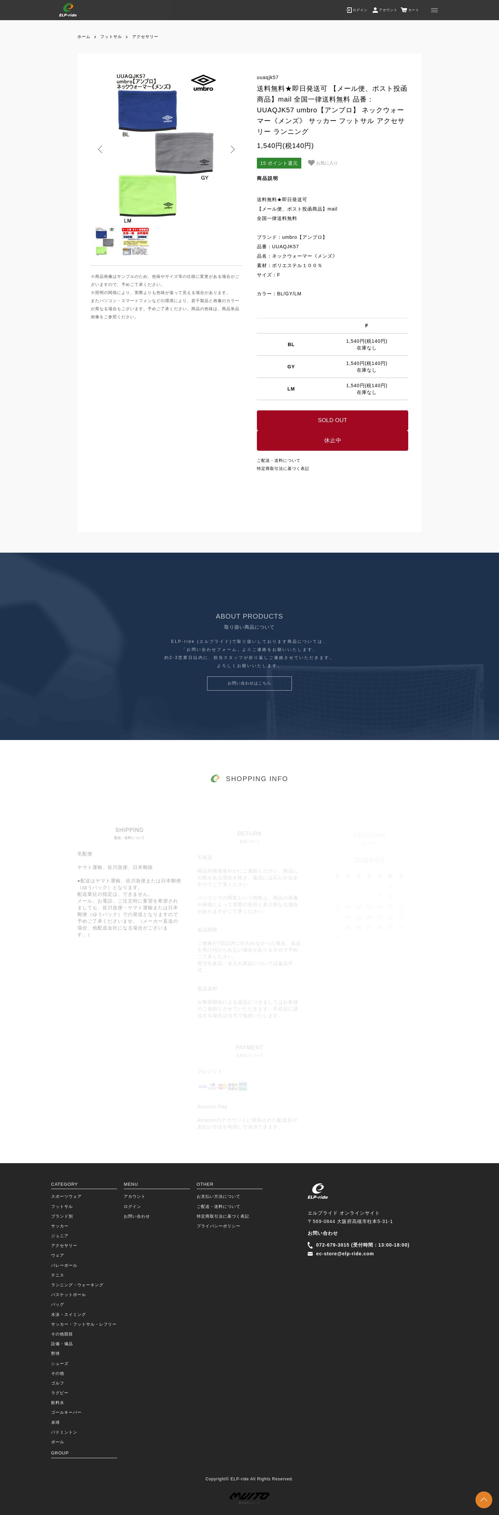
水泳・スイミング (68, 1314)
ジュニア (60, 1235)
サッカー (60, 1226)
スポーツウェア (66, 1196)
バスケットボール (68, 1294)
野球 (55, 1353)
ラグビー (60, 1393)
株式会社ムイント (249, 1498)
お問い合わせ (137, 1216)
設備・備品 (62, 1343)
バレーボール (64, 1265)
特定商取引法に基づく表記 (283, 468)
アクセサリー (145, 36)
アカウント (135, 1196)
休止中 (332, 440)
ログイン (132, 1206)
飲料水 (57, 1402)
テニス (57, 1275)
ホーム (83, 36)
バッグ (57, 1304)
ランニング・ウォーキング (77, 1285)
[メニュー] (434, 10)
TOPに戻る (483, 1499)
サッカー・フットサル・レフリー (84, 1324)
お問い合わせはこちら (249, 695)
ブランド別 (62, 1216)
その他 (57, 1373)
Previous (101, 149)
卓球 (55, 1422)
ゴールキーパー (66, 1412)
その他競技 (62, 1334)
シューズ (60, 1363)
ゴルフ (57, 1383)
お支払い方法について (218, 1196)
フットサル (111, 36)
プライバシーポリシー (218, 1226)
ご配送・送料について (279, 460)
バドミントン (64, 1432)
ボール (57, 1442)
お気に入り (323, 162)
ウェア (57, 1255)
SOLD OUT (332, 420)
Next (232, 149)
